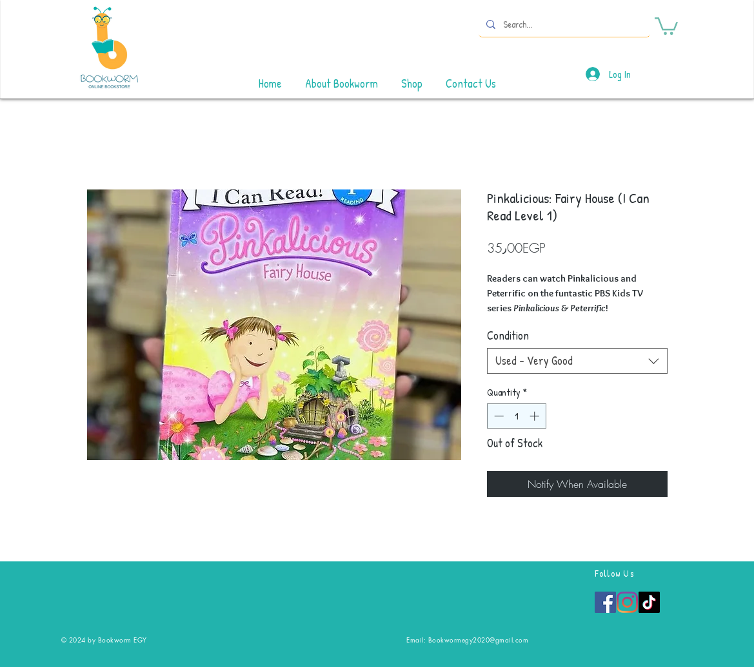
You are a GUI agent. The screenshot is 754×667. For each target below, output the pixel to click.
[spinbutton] (516, 416)
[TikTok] (649, 602)
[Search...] (563, 24)
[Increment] (535, 416)
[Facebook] (605, 602)
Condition (508, 335)
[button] (666, 25)
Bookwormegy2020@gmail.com (478, 639)
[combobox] (577, 361)
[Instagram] (627, 602)
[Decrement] (497, 416)
